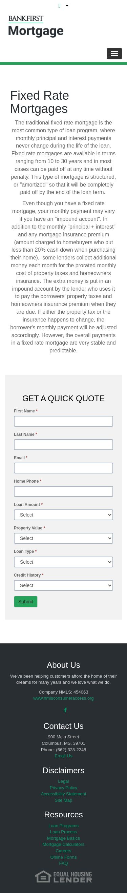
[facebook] (64, 710)
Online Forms (63, 857)
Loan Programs (63, 825)
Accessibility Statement (63, 793)
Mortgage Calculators (64, 844)
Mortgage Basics (63, 838)
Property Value (29, 528)
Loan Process (63, 831)
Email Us (63, 755)
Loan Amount (28, 504)
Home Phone (27, 481)
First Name (26, 411)
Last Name (25, 434)
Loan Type (25, 551)
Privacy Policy (63, 787)
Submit (25, 601)
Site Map (63, 800)
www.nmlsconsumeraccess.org (63, 698)
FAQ (63, 863)
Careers (63, 850)
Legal (63, 781)
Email (20, 457)
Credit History (28, 575)
